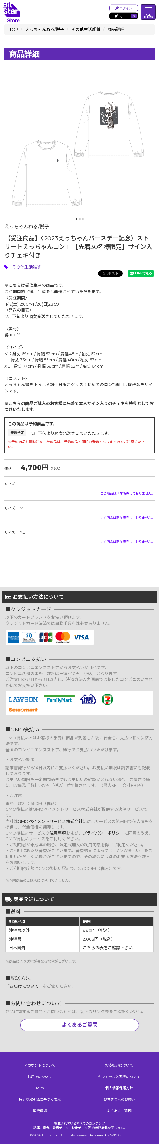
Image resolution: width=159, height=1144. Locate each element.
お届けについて (24, 986)
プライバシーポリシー (103, 833)
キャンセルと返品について (119, 1077)
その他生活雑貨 (26, 267)
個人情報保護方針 (119, 1088)
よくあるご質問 (80, 1025)
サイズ (9, 484)
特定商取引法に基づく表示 (40, 1099)
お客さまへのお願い (119, 1099)
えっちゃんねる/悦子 (26, 226)
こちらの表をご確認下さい (108, 947)
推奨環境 (40, 1111)
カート (126, 16)
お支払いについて (119, 1065)
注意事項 (57, 833)
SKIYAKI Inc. (119, 1135)
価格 (7, 468)
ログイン (123, 8)
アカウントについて (39, 1065)
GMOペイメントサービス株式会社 (50, 821)
